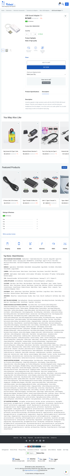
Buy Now (46, 67)
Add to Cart (46, 62)
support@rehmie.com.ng (31, 470)
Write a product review (9, 234)
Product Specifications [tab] (32, 91)
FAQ (21, 437)
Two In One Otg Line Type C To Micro (50, 151)
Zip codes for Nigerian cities (41, 437)
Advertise (31, 460)
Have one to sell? (46, 79)
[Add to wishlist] (18, 173)
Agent (53, 460)
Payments (30, 437)
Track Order (43, 450)
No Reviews (31, 21)
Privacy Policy (22, 449)
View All (64, 167)
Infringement (5, 449)
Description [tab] (45, 91)
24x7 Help (65, 449)
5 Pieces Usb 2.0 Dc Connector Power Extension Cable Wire (11, 200)
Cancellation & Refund (33, 449)
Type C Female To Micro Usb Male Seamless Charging (30, 200)
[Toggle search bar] (62, 4)
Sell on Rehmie (52, 449)
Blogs (24, 437)
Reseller (59, 449)
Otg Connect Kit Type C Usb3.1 (11, 151)
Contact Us (54, 437)
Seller (42, 460)
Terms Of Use (13, 449)
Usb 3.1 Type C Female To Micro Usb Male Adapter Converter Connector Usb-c (50, 200)
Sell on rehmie (46, 82)
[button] (67, 4)
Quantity (27, 31)
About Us (15, 437)
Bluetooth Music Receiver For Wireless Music (30, 151)
